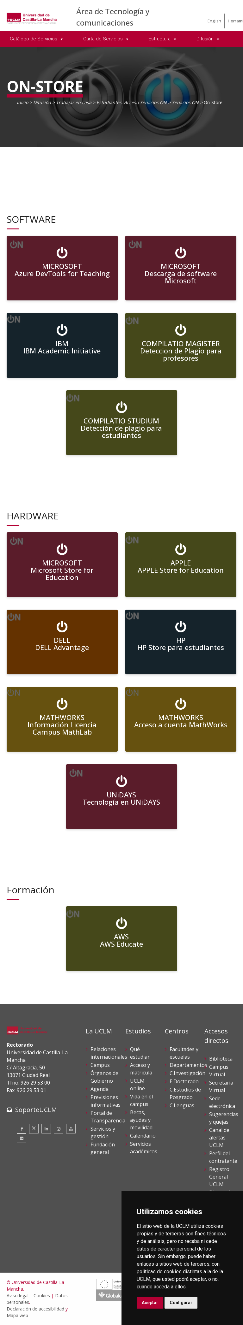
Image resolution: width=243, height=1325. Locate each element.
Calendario (143, 1135)
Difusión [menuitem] (205, 39)
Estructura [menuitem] (160, 39)
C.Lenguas (182, 1105)
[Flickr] (21, 1138)
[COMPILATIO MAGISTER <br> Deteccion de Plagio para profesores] (181, 345)
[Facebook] (21, 1128)
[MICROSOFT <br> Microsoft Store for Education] (62, 564)
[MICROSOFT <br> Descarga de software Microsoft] (181, 268)
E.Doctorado (184, 1081)
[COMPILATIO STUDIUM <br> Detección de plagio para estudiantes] (122, 422)
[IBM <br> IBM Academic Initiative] (62, 345)
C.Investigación (187, 1073)
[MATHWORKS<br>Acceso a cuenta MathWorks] (181, 719)
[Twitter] (34, 1128)
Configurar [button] (181, 1302)
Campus (100, 1065)
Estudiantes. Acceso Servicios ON (132, 102)
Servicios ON (185, 102)
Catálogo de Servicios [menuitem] (34, 39)
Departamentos (188, 1065)
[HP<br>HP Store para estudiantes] (181, 642)
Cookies (42, 1295)
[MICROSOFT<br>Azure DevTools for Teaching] (62, 268)
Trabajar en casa (73, 102)
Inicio (22, 102)
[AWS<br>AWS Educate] (122, 938)
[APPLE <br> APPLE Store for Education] (181, 564)
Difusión (42, 102)
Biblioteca (221, 1058)
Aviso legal (17, 1295)
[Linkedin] (46, 1128)
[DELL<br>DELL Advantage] (62, 642)
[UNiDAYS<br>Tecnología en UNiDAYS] (122, 796)
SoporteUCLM (36, 1109)
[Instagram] (58, 1128)
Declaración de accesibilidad (35, 1309)
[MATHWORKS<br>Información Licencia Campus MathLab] (62, 719)
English (214, 21)
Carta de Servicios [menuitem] (103, 39)
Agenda (99, 1088)
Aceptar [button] (150, 1302)
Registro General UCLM (219, 1177)
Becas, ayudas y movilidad (141, 1120)
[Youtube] (71, 1128)
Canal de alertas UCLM (219, 1138)
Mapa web (17, 1315)
